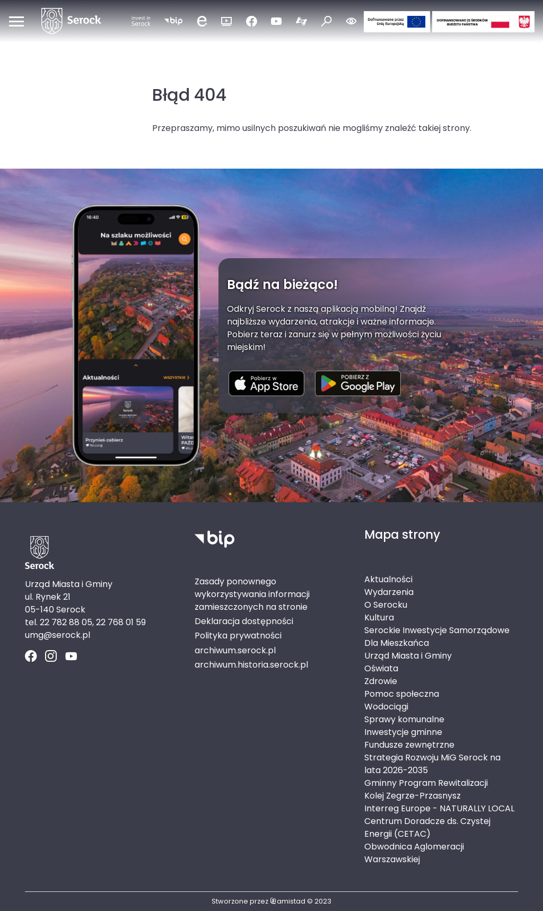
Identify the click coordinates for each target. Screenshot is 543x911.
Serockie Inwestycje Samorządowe (437, 630)
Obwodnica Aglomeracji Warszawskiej (414, 852)
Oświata (381, 668)
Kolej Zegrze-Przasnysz (412, 796)
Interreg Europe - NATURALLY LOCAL (439, 808)
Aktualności (388, 579)
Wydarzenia (389, 592)
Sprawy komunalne (404, 719)
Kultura (379, 617)
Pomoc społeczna (401, 694)
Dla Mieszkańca (396, 643)
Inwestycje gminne (403, 732)
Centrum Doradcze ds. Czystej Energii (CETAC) (427, 827)
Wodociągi (386, 706)
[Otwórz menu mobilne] (16, 21)
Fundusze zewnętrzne (409, 745)
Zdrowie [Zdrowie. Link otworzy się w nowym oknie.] (380, 681)
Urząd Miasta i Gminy (408, 656)
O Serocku (385, 605)
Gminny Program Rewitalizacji (426, 783)
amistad (287, 901)
